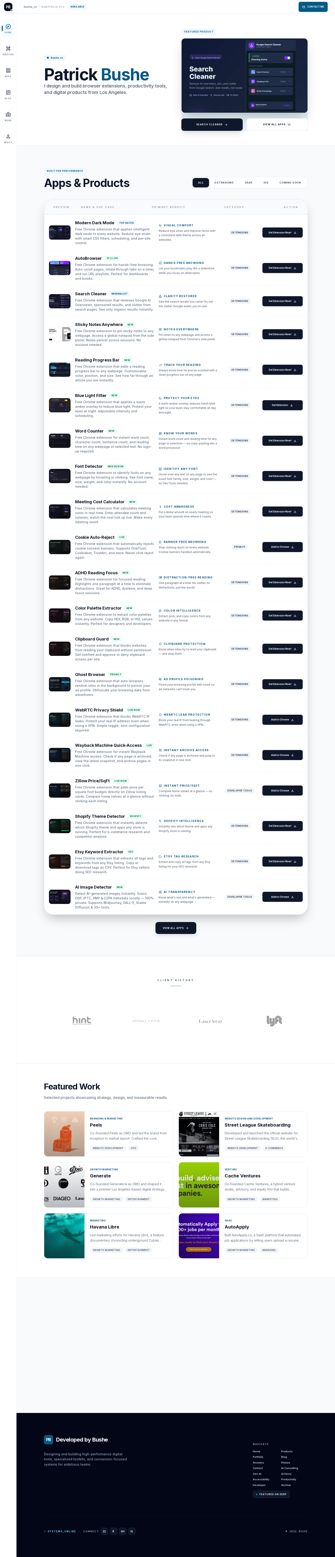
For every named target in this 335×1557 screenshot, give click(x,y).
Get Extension (280, 447)
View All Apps (277, 124)
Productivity (288, 1479)
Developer (259, 1485)
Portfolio (258, 1456)
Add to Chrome (280, 609)
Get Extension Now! (280, 235)
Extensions (224, 182)
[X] (113, 1531)
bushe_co (30, 6)
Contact (258, 1468)
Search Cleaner (212, 124)
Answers (258, 1462)
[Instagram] (132, 1531)
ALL (201, 182)
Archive (286, 1485)
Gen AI (257, 1473)
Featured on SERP (271, 1494)
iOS (266, 182)
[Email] (104, 1531)
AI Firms (286, 1473)
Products (287, 1451)
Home (256, 1451)
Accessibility (261, 1479)
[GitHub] (122, 1531)
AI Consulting (289, 1468)
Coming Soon (290, 182)
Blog (284, 1456)
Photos (285, 1462)
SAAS (249, 182)
